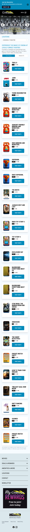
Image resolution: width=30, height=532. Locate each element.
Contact (5, 478)
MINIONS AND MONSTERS (16, 109)
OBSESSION (16, 322)
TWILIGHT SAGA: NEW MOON (19, 388)
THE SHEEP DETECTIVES (16, 338)
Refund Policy (20, 521)
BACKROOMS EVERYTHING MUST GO (18, 268)
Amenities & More (15, 468)
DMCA (3, 523)
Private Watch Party (17, 354)
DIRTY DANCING (17, 404)
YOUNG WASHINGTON (19, 93)
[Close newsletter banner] (28, 5)
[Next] (27, 25)
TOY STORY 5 (16, 237)
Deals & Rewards (15, 463)
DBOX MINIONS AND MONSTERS (18, 144)
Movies (15, 458)
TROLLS (14, 63)
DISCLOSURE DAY (17, 252)
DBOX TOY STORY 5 (18, 222)
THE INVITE (15, 190)
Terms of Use (13, 521)
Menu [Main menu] (23, 13)
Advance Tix (21, 55)
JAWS (14, 78)
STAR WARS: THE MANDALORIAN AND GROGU (18, 305)
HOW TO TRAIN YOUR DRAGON (19, 371)
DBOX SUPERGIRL (17, 175)
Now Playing (8, 55)
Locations (5, 37)
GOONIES (15, 419)
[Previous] (2, 25)
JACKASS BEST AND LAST (18, 206)
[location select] (15, 40)
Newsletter (6, 483)
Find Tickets (18, 68)
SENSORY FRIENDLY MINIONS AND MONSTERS (18, 126)
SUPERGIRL (15, 160)
